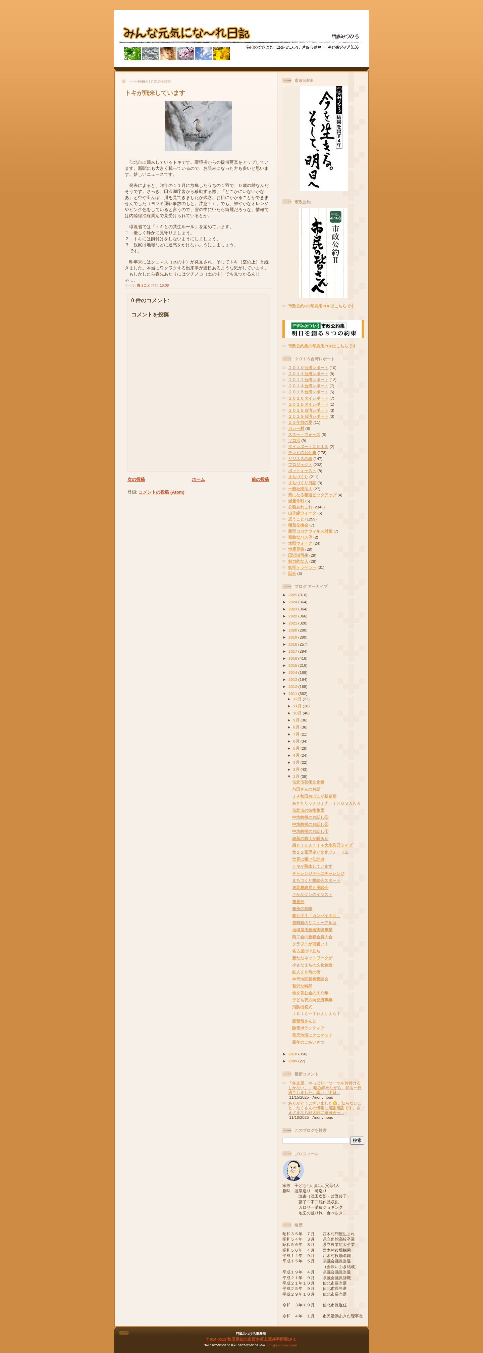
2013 (293, 679)
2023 (293, 609)
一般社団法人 (300, 489)
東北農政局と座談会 (310, 887)
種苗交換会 (298, 525)
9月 (297, 720)
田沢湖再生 (298, 555)
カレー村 (296, 428)
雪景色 (298, 901)
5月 (297, 748)
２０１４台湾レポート (308, 386)
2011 (293, 693)
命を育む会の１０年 (310, 993)
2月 (297, 769)
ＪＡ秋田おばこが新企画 (314, 796)
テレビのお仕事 (302, 452)
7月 (297, 734)
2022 (293, 616)
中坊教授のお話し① (310, 831)
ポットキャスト (302, 470)
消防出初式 (302, 1007)
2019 (293, 637)
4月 (297, 755)
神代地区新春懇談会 (310, 979)
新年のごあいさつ (308, 1042)
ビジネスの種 (300, 458)
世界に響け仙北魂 (308, 859)
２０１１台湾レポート (308, 373)
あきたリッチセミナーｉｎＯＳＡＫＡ (326, 803)
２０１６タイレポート (308, 398)
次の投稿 (136, 479)
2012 (293, 686)
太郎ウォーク (300, 543)
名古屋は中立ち (306, 951)
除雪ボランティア (308, 1028)
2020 (293, 630)
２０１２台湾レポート (308, 380)
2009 (293, 1061)
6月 (297, 741)
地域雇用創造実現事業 (312, 930)
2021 (293, 623)
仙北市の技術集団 (308, 810)
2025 (293, 595)
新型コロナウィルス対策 (310, 531)
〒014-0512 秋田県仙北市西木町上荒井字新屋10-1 (251, 1339)
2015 (293, 665)
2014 (293, 672)
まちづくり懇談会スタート (316, 880)
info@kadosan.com (281, 1345)
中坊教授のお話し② (310, 824)
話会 (292, 573)
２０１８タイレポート (308, 404)
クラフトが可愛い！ (310, 944)
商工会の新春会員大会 (312, 937)
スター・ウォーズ (304, 434)
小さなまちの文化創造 (312, 965)
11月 (298, 706)
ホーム (198, 479)
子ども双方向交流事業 (312, 1000)
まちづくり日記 (302, 483)
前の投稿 (260, 479)
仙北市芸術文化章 (308, 782)
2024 (293, 602)
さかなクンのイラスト (312, 894)
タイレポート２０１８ (308, 446)
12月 (298, 699)
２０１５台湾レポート (308, 392)
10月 (298, 713)
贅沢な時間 (302, 986)
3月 (297, 762)
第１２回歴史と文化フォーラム (320, 852)
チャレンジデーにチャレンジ (318, 873)
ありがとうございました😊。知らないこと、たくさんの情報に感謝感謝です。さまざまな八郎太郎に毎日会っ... (325, 1108)
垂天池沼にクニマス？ (312, 1035)
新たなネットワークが (312, 958)
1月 (297, 776)
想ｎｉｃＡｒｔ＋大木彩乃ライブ (322, 845)
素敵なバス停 (300, 537)
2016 (293, 658)
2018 (293, 644)
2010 (293, 1054)
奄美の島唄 (302, 908)
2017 (293, 651)
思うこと (143, 285)
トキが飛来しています (155, 93)
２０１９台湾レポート (308, 416)
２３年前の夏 (300, 422)
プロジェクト (300, 464)
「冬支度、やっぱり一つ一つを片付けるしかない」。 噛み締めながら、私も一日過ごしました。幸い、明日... (325, 1088)
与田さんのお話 (306, 789)
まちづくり (298, 476)
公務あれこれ (300, 507)
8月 (297, 727)
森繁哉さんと (304, 1021)
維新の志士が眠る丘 (310, 838)
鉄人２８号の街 (306, 972)
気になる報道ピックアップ (312, 495)
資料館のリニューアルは (314, 922)
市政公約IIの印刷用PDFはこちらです (321, 306)
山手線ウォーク (302, 513)
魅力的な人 (298, 561)
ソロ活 (294, 440)
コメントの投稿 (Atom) (161, 492)
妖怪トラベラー (302, 567)
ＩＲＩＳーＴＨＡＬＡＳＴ (316, 1014)
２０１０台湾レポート (308, 367)
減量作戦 (296, 501)
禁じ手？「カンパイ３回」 (316, 915)
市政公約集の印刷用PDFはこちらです (322, 346)
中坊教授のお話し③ (310, 817)
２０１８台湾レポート (308, 410)
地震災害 (296, 549)
